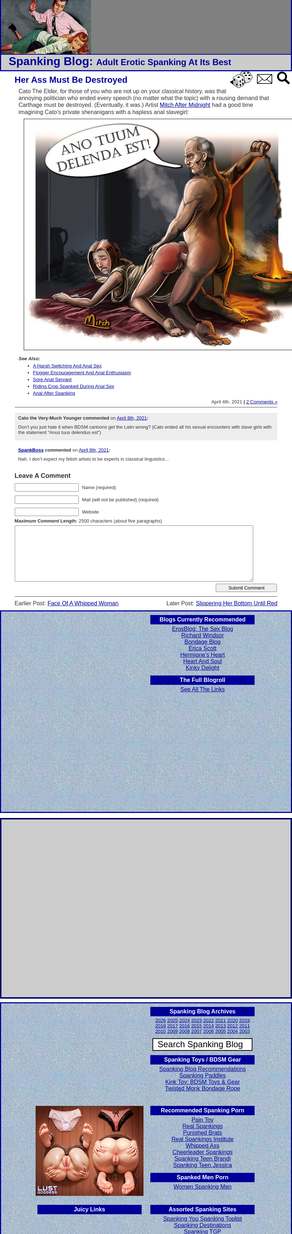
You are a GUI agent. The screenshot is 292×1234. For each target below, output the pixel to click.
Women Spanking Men (202, 1187)
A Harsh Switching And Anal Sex (67, 366)
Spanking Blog (49, 61)
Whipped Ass (202, 1146)
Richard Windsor (202, 635)
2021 (220, 1020)
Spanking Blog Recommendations (202, 1069)
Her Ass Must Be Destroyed (71, 80)
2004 (232, 1031)
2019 (244, 1020)
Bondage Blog (202, 642)
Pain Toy (203, 1120)
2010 (160, 1031)
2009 (172, 1031)
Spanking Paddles (202, 1075)
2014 (208, 1026)
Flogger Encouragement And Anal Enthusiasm (82, 372)
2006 (208, 1031)
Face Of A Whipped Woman (82, 603)
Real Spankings (202, 1126)
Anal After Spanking (54, 393)
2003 (244, 1031)
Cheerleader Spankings (203, 1152)
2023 (196, 1020)
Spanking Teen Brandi (202, 1159)
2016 (184, 1026)
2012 (232, 1026)
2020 (232, 1020)
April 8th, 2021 (132, 418)
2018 (160, 1026)
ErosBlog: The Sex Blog (202, 629)
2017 (172, 1026)
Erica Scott (202, 648)
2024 (184, 1020)
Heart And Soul (202, 661)
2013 (220, 1026)
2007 (196, 1031)
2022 (208, 1020)
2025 (172, 1020)
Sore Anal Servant (52, 379)
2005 (220, 1031)
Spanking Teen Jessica (202, 1165)
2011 (244, 1026)
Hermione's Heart (202, 655)
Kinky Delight (202, 668)
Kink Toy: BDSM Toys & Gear (202, 1082)
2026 (160, 1020)
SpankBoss (31, 450)
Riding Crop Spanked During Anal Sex (73, 386)
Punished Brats (202, 1133)
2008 (184, 1031)
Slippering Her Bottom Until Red (237, 603)
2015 (196, 1026)
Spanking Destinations (202, 1225)
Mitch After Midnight (185, 105)
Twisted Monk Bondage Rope (202, 1088)
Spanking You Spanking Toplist (202, 1219)
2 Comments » (262, 401)
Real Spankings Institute (203, 1139)
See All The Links (203, 689)
